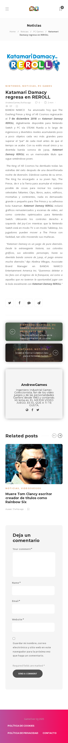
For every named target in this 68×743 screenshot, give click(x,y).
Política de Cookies (21, 725)
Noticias (24, 31)
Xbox (23, 331)
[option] (34, 477)
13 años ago (18, 509)
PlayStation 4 (42, 328)
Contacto (50, 733)
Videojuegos (31, 488)
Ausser (8, 509)
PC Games (38, 31)
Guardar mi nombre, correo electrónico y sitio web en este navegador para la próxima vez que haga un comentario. (32, 649)
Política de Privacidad (23, 733)
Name (16, 583)
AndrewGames (12, 102)
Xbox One (36, 331)
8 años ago (26, 102)
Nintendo (12, 86)
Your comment (22, 549)
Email (16, 601)
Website (18, 619)
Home (13, 31)
